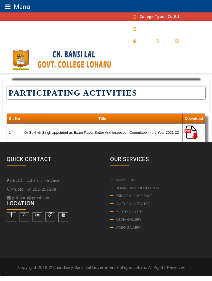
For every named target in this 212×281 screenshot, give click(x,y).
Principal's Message (131, 195)
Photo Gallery (126, 211)
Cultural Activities (130, 203)
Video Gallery (125, 227)
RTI (162, 40)
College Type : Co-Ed (156, 16)
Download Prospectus (134, 187)
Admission (122, 179)
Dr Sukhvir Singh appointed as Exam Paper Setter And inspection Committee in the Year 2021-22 (101, 132)
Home (141, 40)
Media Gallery (125, 219)
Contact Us (189, 40)
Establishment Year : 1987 (161, 28)
